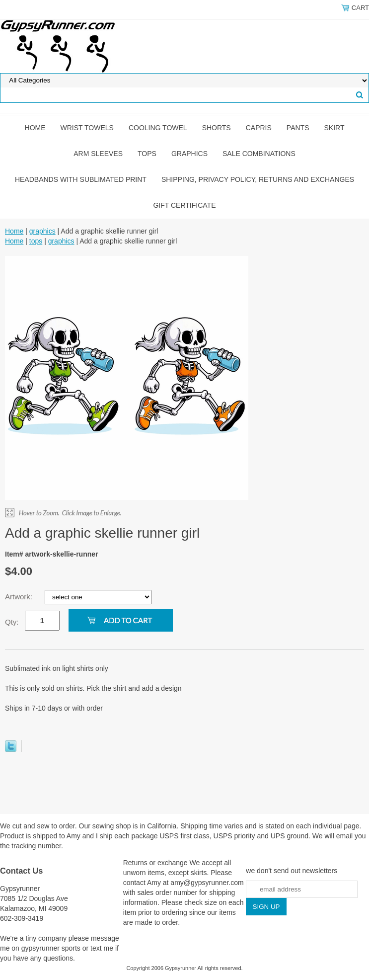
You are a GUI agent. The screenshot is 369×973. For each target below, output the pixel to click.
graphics (189, 154)
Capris (259, 128)
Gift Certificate (184, 205)
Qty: (12, 622)
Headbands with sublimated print (81, 179)
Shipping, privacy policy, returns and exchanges (257, 179)
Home (35, 128)
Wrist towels (87, 128)
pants (298, 128)
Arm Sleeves (98, 154)
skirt (334, 128)
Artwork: (19, 596)
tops (147, 154)
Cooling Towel (158, 128)
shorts (216, 128)
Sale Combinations (258, 154)
